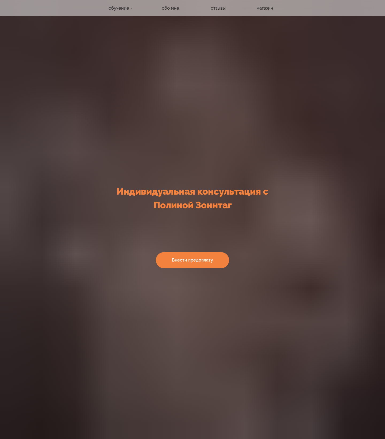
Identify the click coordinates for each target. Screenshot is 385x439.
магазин (264, 8)
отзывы (218, 8)
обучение (119, 8)
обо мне (170, 8)
